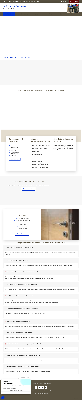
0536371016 (13, 155)
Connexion (76, 398)
